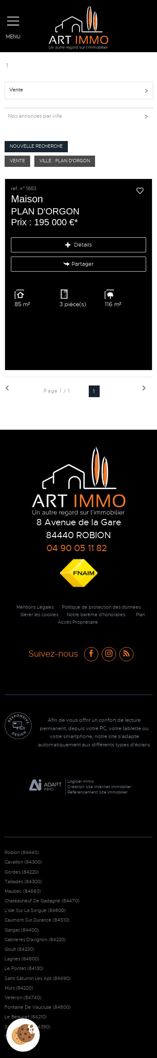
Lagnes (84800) (22, 959)
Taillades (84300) (23, 881)
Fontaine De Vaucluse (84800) (38, 1007)
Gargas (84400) (22, 930)
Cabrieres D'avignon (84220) (35, 939)
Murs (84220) (19, 988)
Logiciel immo (80, 781)
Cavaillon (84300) (23, 862)
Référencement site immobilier (97, 792)
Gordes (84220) (22, 872)
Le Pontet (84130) (24, 968)
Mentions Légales (35, 607)
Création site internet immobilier (99, 786)
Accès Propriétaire (78, 622)
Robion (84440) (22, 852)
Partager (78, 264)
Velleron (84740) (23, 997)
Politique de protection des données (101, 607)
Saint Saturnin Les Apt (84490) (38, 978)
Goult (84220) (19, 949)
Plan (140, 614)
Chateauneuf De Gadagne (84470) (42, 901)
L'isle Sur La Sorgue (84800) (35, 910)
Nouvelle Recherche (36, 146)
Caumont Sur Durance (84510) (37, 920)
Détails (78, 244)
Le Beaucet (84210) (26, 1017)
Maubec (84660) (23, 891)
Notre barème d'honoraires (96, 614)
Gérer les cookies (39, 614)
